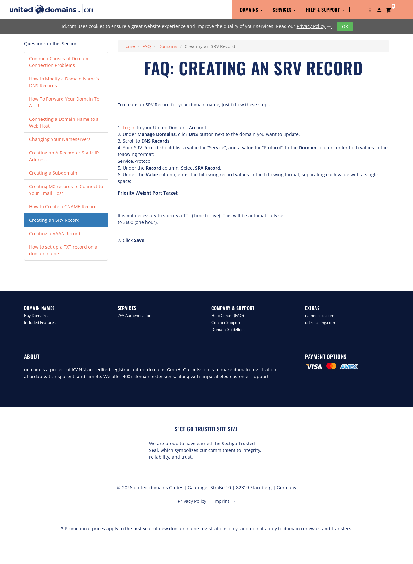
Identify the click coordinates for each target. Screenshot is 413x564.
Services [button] (284, 9)
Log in (129, 127)
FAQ (146, 46)
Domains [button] (251, 9)
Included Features (40, 322)
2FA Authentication (134, 315)
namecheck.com (319, 315)
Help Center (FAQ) (227, 315)
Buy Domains (36, 315)
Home (128, 46)
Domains (167, 46)
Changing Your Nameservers (60, 139)
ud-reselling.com (320, 322)
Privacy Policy (314, 26)
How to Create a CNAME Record (63, 206)
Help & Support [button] (325, 9)
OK (345, 26)
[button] (370, 9)
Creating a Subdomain (53, 173)
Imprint (224, 501)
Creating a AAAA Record (54, 233)
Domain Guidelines (228, 329)
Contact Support (225, 322)
